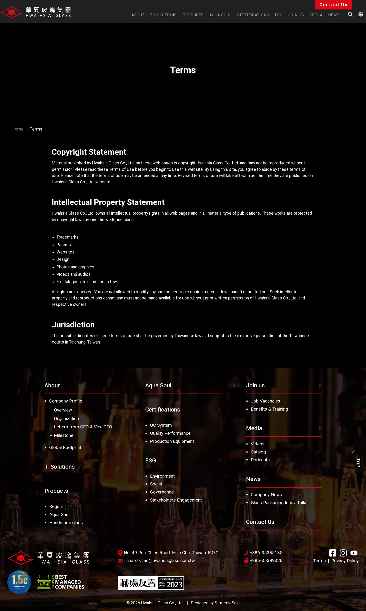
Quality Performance (170, 433)
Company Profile (65, 401)
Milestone (63, 435)
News (253, 479)
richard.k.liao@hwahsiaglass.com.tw (156, 560)
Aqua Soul (59, 514)
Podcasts (260, 459)
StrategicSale (227, 603)
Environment (162, 476)
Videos (258, 444)
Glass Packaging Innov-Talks (279, 502)
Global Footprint (65, 447)
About (52, 385)
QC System (161, 425)
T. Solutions (59, 466)
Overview (63, 410)
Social (156, 484)
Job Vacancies (265, 401)
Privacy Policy (345, 560)
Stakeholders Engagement (176, 500)
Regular (56, 506)
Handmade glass (66, 522)
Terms (319, 560)
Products (56, 491)
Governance (162, 492)
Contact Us (260, 522)
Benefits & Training (269, 409)
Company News (266, 494)
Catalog (258, 452)
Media (254, 428)
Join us (255, 385)
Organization (66, 418)
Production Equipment (172, 441)
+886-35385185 (263, 552)
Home (17, 129)
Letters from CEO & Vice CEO (83, 427)
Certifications (162, 409)
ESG (150, 460)
